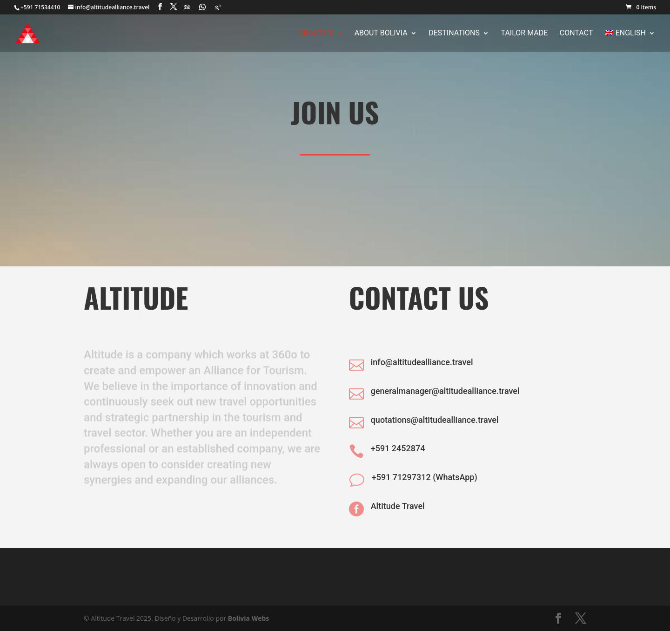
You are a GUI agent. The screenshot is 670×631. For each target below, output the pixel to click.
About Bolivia (381, 33)
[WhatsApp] (202, 7)
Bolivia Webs (248, 618)
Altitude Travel (398, 506)
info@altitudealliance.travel (422, 362)
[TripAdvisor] (187, 7)
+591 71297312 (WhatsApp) (424, 477)
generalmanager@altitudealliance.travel (445, 391)
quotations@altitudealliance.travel (435, 420)
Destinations (454, 33)
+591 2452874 (398, 448)
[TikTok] (217, 7)
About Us (315, 33)
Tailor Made (524, 33)
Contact (576, 33)
